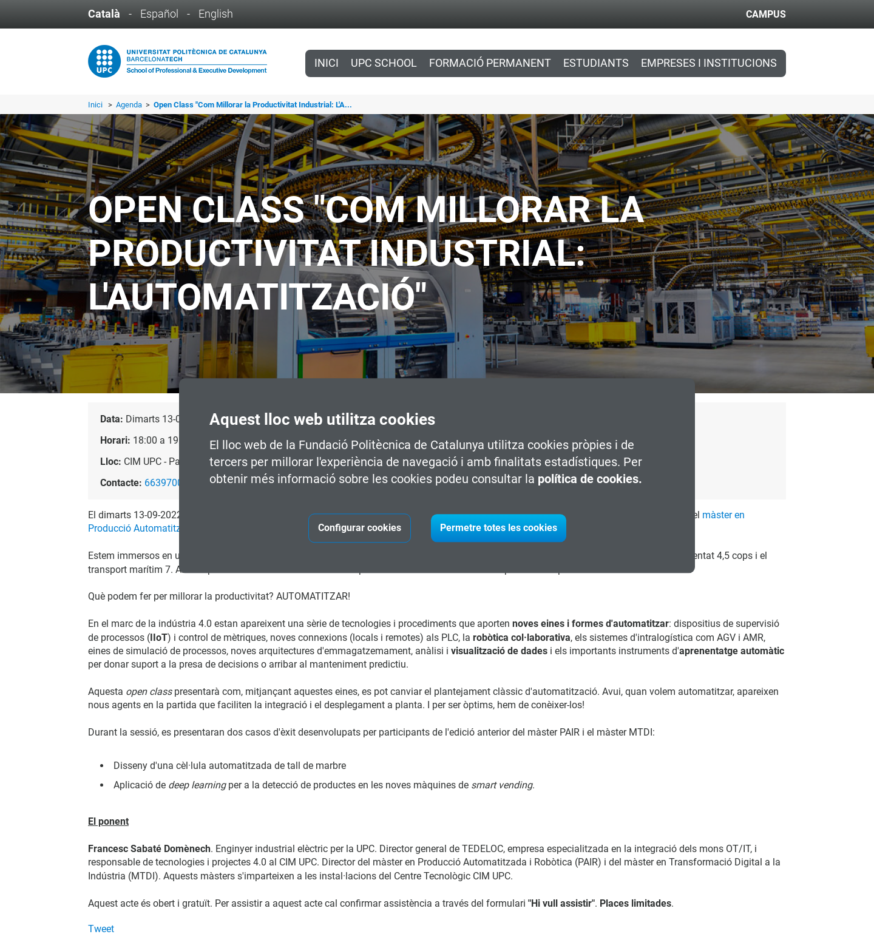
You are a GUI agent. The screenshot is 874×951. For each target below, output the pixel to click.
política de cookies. (590, 479)
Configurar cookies (359, 527)
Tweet (101, 929)
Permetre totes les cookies (498, 527)
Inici (326, 63)
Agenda (130, 104)
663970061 (169, 483)
